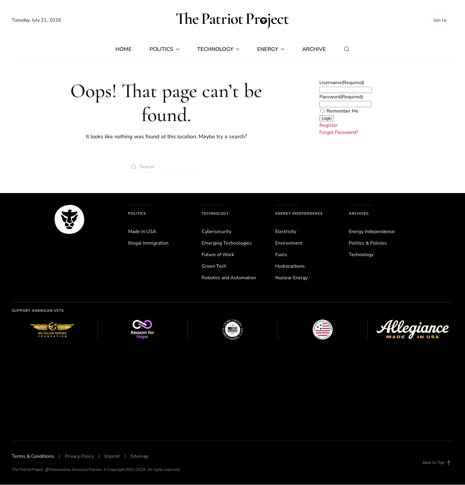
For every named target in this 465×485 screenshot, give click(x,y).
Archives (359, 213)
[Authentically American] (322, 329)
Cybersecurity (216, 232)
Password (341, 97)
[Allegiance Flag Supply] (412, 329)
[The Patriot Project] (69, 219)
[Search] (166, 167)
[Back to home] (232, 20)
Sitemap (139, 456)
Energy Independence (299, 213)
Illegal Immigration (148, 243)
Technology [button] (218, 49)
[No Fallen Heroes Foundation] (52, 329)
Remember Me (343, 111)
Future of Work (218, 255)
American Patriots (86, 470)
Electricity (285, 232)
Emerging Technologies (227, 243)
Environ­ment (288, 243)
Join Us (440, 20)
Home (123, 49)
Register (328, 125)
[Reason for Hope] (142, 329)
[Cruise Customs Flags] (232, 329)
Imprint (112, 456)
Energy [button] (270, 49)
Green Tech (214, 266)
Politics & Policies (368, 243)
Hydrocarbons (290, 266)
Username (341, 83)
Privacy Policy (79, 456)
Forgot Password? (338, 132)
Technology (215, 213)
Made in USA (142, 232)
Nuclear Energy (291, 278)
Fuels (281, 255)
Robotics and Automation (229, 278)
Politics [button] (164, 49)
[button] (347, 49)
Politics (137, 213)
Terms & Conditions (33, 456)
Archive (314, 49)
